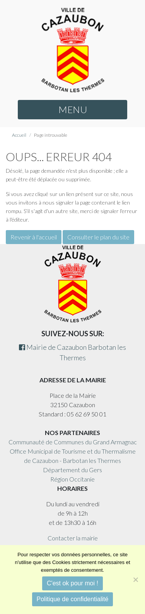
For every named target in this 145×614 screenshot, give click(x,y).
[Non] (135, 579)
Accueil (19, 135)
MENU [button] (72, 109)
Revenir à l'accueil (33, 237)
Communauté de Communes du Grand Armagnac (73, 441)
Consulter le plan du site (98, 237)
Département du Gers (72, 469)
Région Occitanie (72, 479)
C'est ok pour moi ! (72, 583)
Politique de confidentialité (73, 599)
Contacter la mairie (73, 538)
